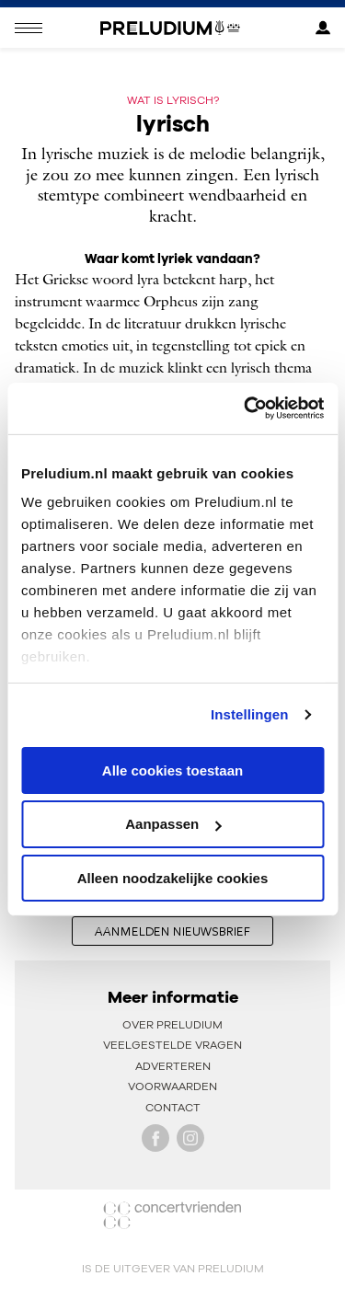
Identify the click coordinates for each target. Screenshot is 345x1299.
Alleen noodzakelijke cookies (173, 878)
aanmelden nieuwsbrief (172, 931)
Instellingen (250, 714)
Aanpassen (173, 824)
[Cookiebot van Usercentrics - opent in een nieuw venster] (245, 408)
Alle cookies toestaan (172, 769)
